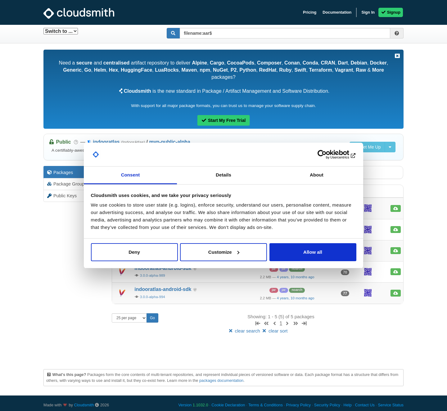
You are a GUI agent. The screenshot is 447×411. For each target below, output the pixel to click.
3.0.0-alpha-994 (152, 297)
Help (347, 405)
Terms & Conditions (265, 405)
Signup (390, 12)
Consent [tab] (130, 174)
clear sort (274, 330)
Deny (134, 252)
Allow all (312, 252)
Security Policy (327, 405)
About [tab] (316, 174)
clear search (244, 330)
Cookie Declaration (228, 405)
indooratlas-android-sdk (163, 289)
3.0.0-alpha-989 (152, 275)
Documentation (337, 12)
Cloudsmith (84, 405)
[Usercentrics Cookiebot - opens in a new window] (329, 154)
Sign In (368, 12)
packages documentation (221, 380)
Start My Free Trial (223, 120)
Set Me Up (367, 147)
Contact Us (364, 405)
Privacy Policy (298, 405)
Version (193, 405)
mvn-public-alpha (169, 142)
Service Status (391, 405)
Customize (223, 252)
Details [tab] (223, 174)
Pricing (309, 12)
